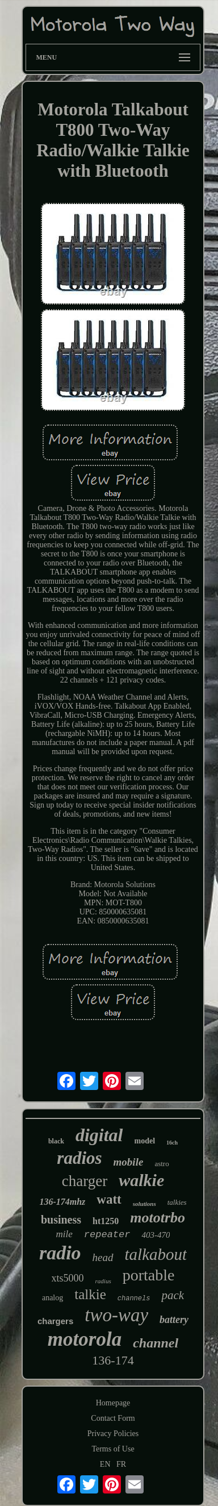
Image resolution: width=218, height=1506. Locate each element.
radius (103, 1281)
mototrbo (157, 1217)
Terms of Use (112, 1449)
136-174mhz (62, 1202)
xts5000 (68, 1278)
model (145, 1141)
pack (172, 1295)
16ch (172, 1142)
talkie (90, 1294)
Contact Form (113, 1418)
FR (121, 1464)
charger (84, 1180)
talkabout (156, 1254)
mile (64, 1234)
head (103, 1257)
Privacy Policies (113, 1433)
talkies (177, 1202)
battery (174, 1319)
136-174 (112, 1360)
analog (52, 1297)
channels (134, 1299)
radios (79, 1158)
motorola (84, 1339)
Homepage (113, 1403)
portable (149, 1275)
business (61, 1219)
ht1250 (106, 1221)
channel (155, 1343)
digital (99, 1135)
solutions (144, 1203)
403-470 (155, 1234)
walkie (141, 1180)
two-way (116, 1315)
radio (60, 1252)
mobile (129, 1162)
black (56, 1141)
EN (105, 1464)
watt (109, 1199)
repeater (107, 1234)
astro (161, 1163)
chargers (55, 1321)
